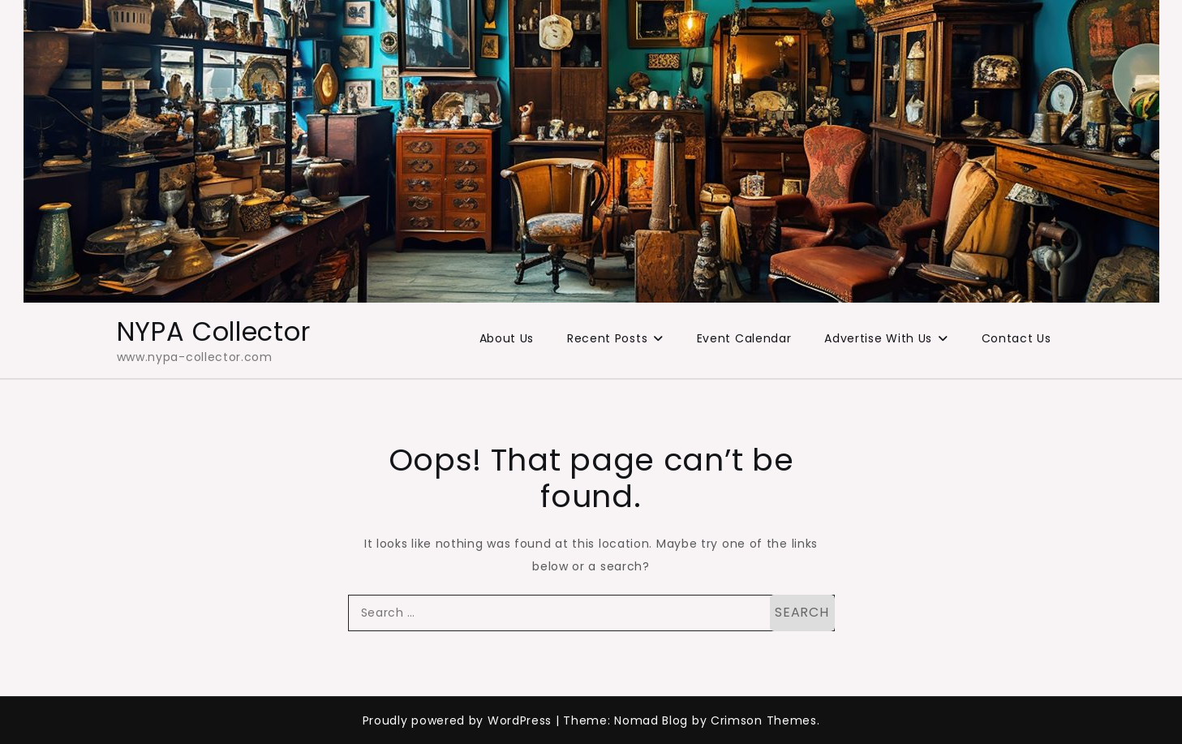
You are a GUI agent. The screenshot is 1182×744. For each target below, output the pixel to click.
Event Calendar (744, 338)
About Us (507, 338)
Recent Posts (607, 338)
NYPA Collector (214, 331)
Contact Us (1016, 338)
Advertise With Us (878, 338)
